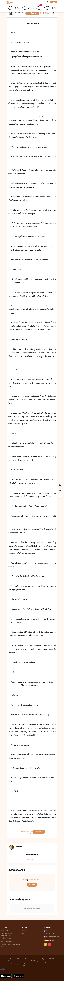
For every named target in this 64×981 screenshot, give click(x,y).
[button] (32, 858)
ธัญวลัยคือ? (4, 931)
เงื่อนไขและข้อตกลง (6, 938)
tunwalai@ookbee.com (53, 937)
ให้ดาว (45, 13)
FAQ (23, 934)
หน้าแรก (9, 8)
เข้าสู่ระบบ (53, 2)
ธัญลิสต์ (46, 8)
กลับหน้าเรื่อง (25, 831)
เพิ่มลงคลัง (32, 13)
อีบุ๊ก (24, 8)
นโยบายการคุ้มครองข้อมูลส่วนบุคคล (6, 934)
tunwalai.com (50, 931)
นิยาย (17, 8)
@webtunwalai (50, 934)
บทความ (24, 931)
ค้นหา (54, 8)
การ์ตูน (31, 8)
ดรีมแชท (39, 7)
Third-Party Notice (6, 941)
